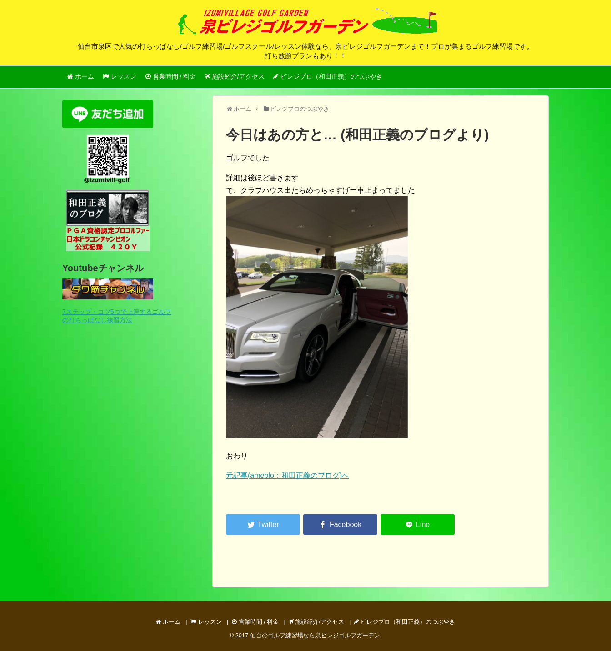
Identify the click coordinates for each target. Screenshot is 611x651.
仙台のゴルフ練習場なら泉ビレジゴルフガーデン (315, 635)
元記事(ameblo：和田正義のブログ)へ (287, 475)
